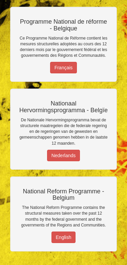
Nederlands (63, 155)
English (63, 237)
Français (64, 67)
